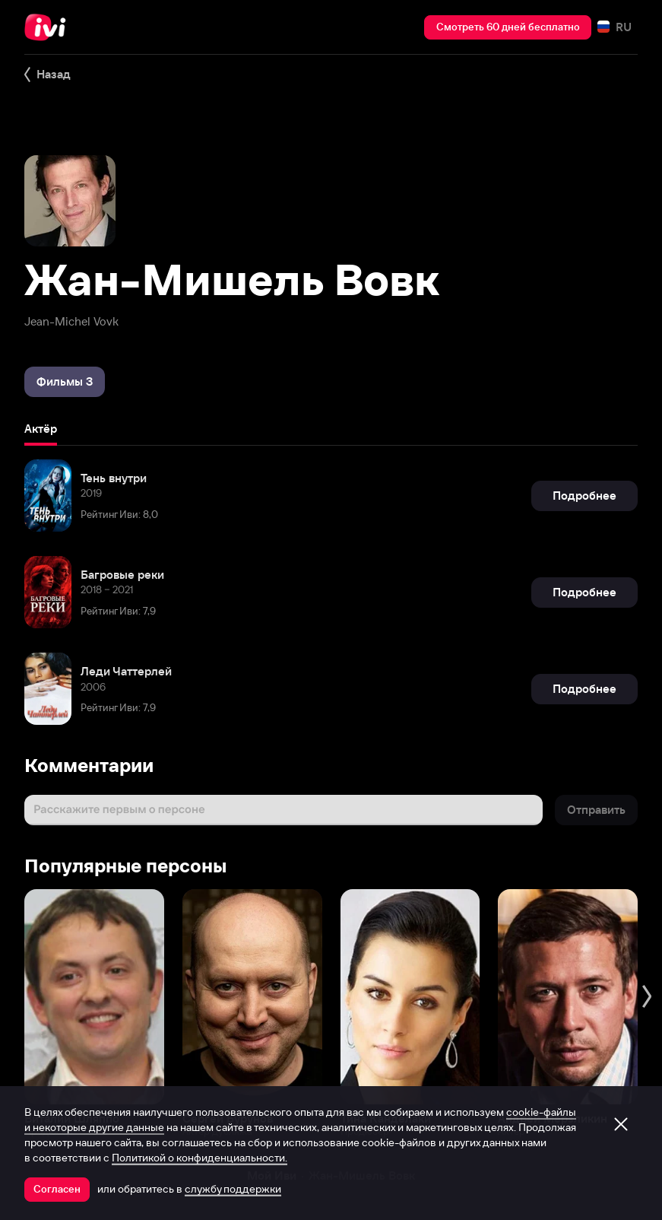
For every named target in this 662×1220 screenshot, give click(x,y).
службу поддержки (233, 1189)
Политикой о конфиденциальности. (199, 1158)
